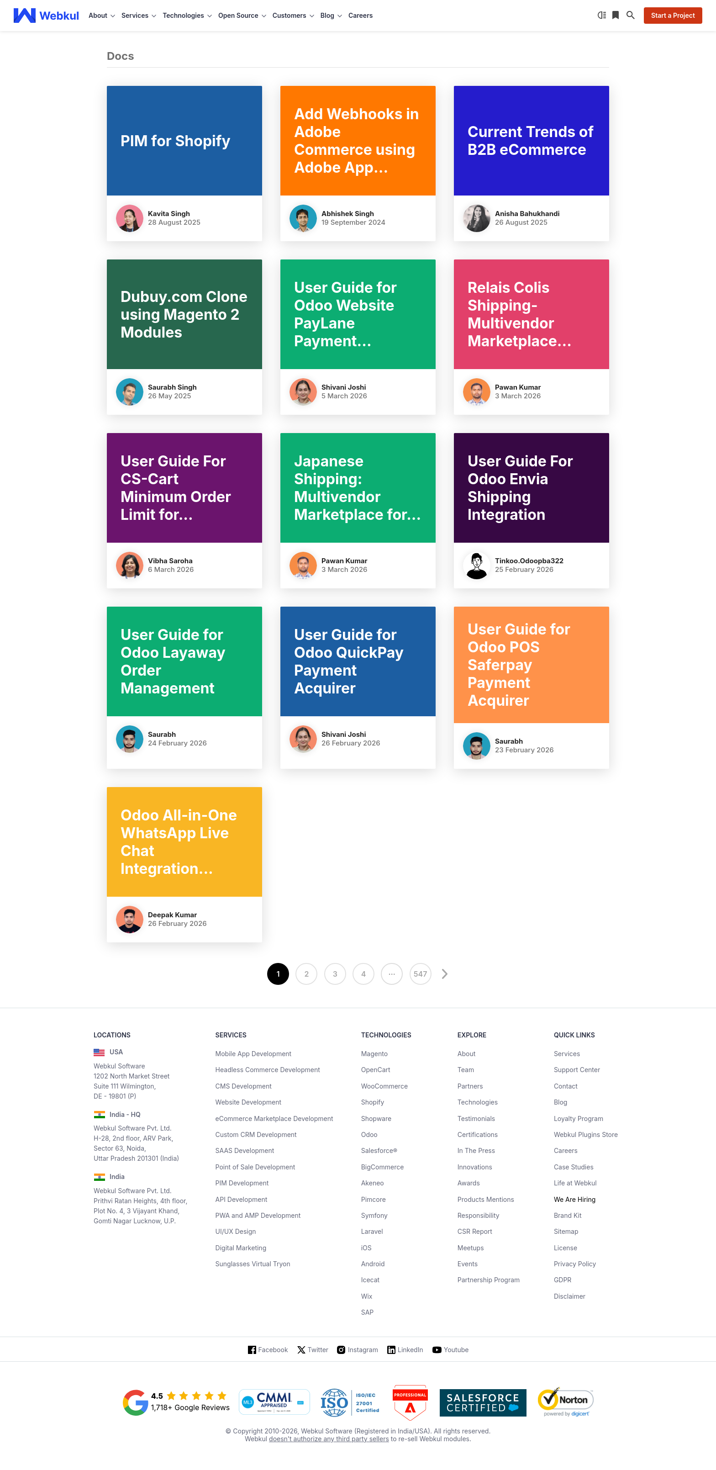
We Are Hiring (574, 1199)
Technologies (478, 1102)
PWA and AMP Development (258, 1215)
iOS (366, 1248)
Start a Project (673, 15)
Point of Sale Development (255, 1167)
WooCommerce (384, 1086)
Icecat (370, 1280)
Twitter (318, 1350)
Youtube (456, 1350)
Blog (561, 1102)
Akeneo (372, 1183)
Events (468, 1264)
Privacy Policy (575, 1264)
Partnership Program (489, 1280)
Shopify (372, 1102)
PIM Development (242, 1183)
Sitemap (566, 1231)
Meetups (471, 1248)
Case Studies (574, 1167)
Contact (566, 1086)
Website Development (249, 1102)
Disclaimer (569, 1296)
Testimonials (476, 1118)
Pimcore (373, 1199)
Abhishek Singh (347, 213)
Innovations (475, 1167)
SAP (367, 1312)
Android (373, 1264)
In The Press (476, 1150)
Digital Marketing (241, 1248)
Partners (470, 1086)
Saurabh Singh (172, 387)
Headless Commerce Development (268, 1069)
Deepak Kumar (172, 914)
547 (420, 973)
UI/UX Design (236, 1231)
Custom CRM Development (256, 1134)
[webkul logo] (46, 15)
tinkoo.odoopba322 (529, 560)
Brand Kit (568, 1215)
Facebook (273, 1350)
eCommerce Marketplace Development (274, 1118)
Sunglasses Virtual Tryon (253, 1264)
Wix (367, 1296)
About (466, 1054)
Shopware (376, 1118)
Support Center (577, 1069)
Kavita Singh (169, 213)
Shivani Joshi (343, 387)
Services (567, 1054)
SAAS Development (245, 1150)
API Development (242, 1199)
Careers (360, 15)
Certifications (478, 1134)
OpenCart (375, 1069)
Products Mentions (486, 1199)
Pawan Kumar (518, 387)
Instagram (363, 1350)
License (565, 1248)
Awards (469, 1183)
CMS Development (244, 1086)
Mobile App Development (254, 1054)
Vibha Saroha (170, 560)
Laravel (372, 1231)
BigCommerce (382, 1167)
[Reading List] (616, 15)
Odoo (369, 1134)
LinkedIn (410, 1350)
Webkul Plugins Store (586, 1134)
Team (466, 1069)
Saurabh (162, 734)
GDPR (563, 1280)
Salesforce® (379, 1150)
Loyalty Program (578, 1118)
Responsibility (479, 1215)
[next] (443, 973)
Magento (374, 1054)
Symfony (374, 1215)
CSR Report (475, 1231)
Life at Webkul (575, 1183)
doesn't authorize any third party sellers (329, 1439)
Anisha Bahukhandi (527, 213)
